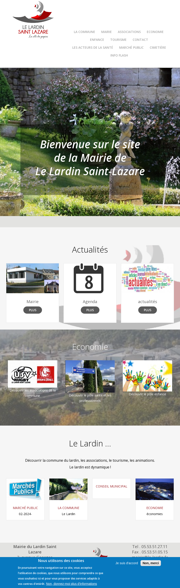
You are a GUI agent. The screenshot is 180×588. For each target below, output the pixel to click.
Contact (140, 39)
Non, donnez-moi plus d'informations (71, 584)
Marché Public (131, 47)
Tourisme (118, 39)
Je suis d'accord (126, 563)
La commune (84, 32)
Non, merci (151, 563)
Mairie (106, 32)
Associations (129, 32)
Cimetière (158, 47)
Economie (155, 32)
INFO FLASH (119, 55)
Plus (32, 310)
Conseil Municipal (111, 486)
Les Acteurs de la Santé (92, 47)
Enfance (97, 39)
